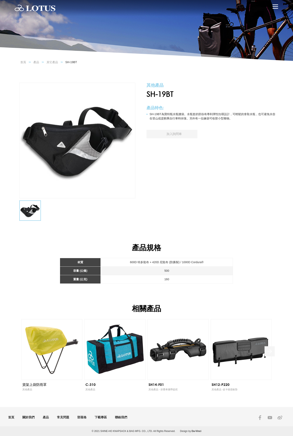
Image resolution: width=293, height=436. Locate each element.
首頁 (23, 62)
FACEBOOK (259, 417)
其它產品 (52, 62)
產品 (36, 62)
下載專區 (101, 417)
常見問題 (63, 417)
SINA (279, 417)
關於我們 (28, 417)
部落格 (81, 417)
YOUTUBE (269, 417)
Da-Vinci (196, 431)
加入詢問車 (174, 134)
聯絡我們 (121, 417)
